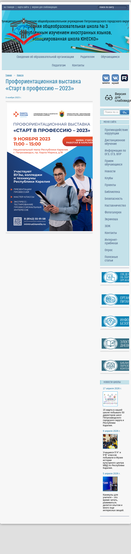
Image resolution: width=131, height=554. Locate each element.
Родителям (87, 57)
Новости (20, 75)
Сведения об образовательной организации (45, 57)
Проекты (110, 185)
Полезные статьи (111, 258)
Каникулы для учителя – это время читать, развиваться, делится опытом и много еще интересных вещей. (113, 503)
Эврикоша (111, 219)
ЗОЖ (107, 226)
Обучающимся (110, 57)
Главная (9, 75)
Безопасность (113, 199)
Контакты (78, 65)
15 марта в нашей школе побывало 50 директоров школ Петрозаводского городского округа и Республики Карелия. (113, 418)
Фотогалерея (113, 212)
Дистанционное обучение (115, 142)
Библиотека (112, 192)
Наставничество (115, 205)
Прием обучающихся (113, 162)
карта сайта (23, 7)
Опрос (109, 250)
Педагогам (59, 65)
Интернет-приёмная (111, 241)
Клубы (109, 178)
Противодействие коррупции (116, 131)
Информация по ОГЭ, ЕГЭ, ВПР (115, 152)
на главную (9, 7)
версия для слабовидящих (44, 7)
